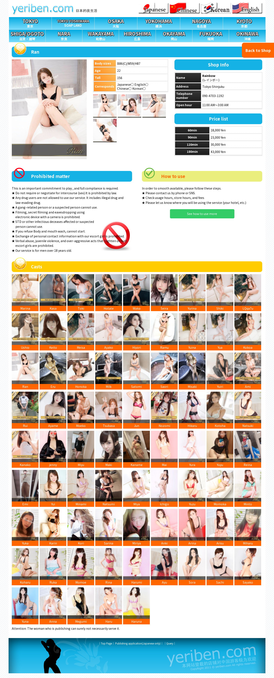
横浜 (158, 22)
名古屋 (201, 22)
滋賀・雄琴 (27, 35)
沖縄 (247, 35)
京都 (244, 22)
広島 (137, 35)
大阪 (116, 22)
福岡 (210, 35)
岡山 (174, 35)
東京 (30, 22)
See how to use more (202, 214)
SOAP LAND (73, 22)
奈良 (64, 35)
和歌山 (100, 35)
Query (169, 648)
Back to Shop (258, 50)
